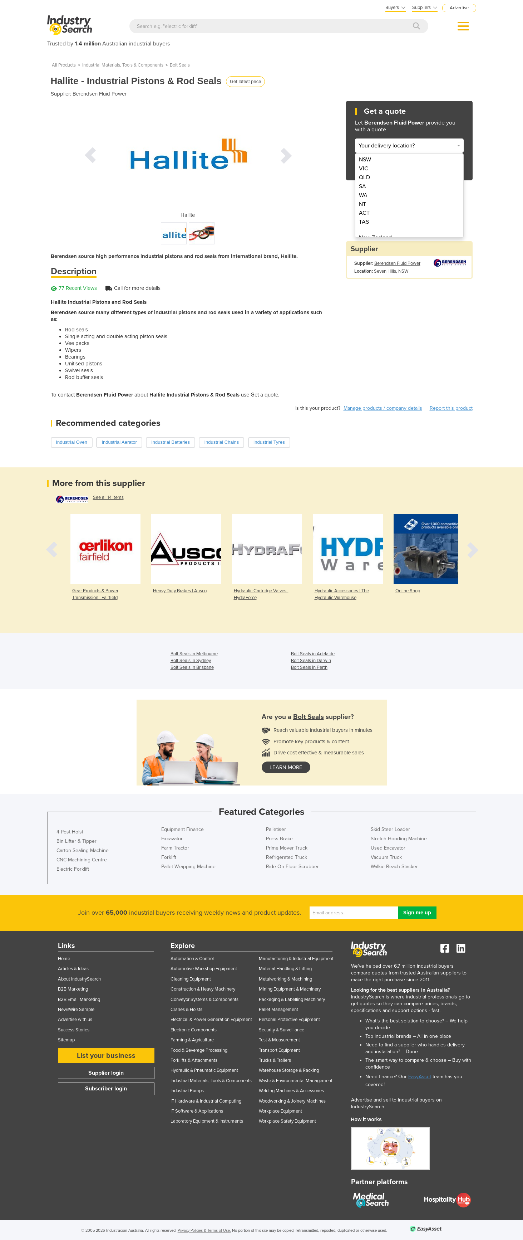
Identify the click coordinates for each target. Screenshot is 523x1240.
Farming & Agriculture (192, 1040)
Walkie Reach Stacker (394, 867)
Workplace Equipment (280, 1111)
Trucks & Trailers (275, 1060)
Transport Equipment (279, 1050)
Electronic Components (194, 1030)
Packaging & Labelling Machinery (292, 999)
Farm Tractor (175, 848)
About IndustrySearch (79, 979)
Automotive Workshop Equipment (204, 969)
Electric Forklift (72, 869)
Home (64, 959)
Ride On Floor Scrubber (292, 867)
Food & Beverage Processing (199, 1050)
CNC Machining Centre (81, 860)
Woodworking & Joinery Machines (292, 1101)
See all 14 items (108, 497)
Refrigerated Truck (286, 857)
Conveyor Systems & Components (204, 999)
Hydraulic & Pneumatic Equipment (204, 1070)
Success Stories (73, 1030)
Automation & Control (192, 959)
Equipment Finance (182, 829)
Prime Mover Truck (286, 848)
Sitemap (66, 1040)
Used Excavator (388, 848)
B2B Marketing (73, 989)
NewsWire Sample (76, 1009)
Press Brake (279, 839)
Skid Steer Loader (390, 829)
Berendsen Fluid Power (100, 94)
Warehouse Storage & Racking (289, 1070)
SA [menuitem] (362, 186)
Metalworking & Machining (285, 979)
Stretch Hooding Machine (399, 839)
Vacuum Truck (386, 857)
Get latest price (245, 81)
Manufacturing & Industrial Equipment (296, 959)
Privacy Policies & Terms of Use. (204, 1230)
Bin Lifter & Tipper (76, 841)
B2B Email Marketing (79, 999)
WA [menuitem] (363, 195)
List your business (106, 1055)
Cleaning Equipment (191, 979)
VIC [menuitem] (363, 168)
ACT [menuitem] (364, 213)
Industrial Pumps (187, 1091)
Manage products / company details (383, 408)
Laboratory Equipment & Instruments (207, 1121)
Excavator (172, 839)
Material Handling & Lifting (285, 969)
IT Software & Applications (197, 1111)
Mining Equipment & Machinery (290, 989)
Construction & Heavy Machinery (203, 989)
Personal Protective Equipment (289, 1019)
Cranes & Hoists (186, 1009)
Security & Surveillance (281, 1030)
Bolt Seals (180, 65)
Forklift (168, 857)
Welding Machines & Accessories (291, 1091)
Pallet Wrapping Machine (188, 867)
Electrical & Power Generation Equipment (211, 1019)
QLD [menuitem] (364, 177)
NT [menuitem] (362, 204)
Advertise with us (75, 1019)
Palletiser (276, 829)
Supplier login (106, 1072)
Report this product (451, 408)
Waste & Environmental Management (295, 1081)
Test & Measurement (279, 1040)
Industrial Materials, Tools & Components (122, 65)
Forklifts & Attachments (194, 1060)
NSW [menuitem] (365, 159)
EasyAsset (419, 1077)
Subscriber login (106, 1088)
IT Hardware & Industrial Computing (206, 1101)
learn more (286, 767)
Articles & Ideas (73, 969)
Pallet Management (278, 1009)
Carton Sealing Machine (82, 850)
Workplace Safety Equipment (287, 1121)
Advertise (459, 8)
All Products (64, 65)
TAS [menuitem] (364, 221)
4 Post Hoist (69, 832)
